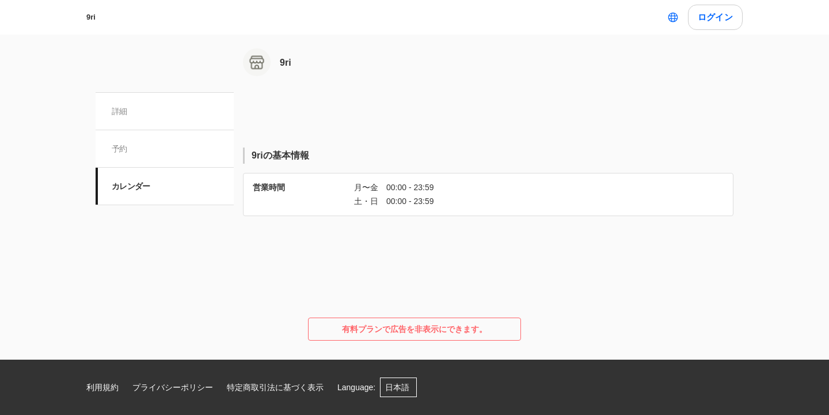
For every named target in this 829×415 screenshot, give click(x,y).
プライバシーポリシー (172, 387)
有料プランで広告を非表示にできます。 (414, 329)
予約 (119, 148)
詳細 (119, 111)
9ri (91, 17)
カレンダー (131, 186)
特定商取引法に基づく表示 (275, 387)
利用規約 (102, 387)
